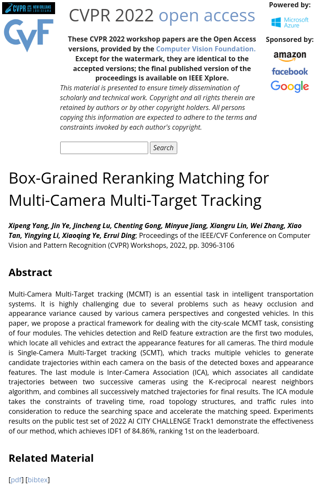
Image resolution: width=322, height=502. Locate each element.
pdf (16, 479)
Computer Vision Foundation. (205, 48)
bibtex (38, 479)
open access (206, 15)
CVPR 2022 (111, 15)
